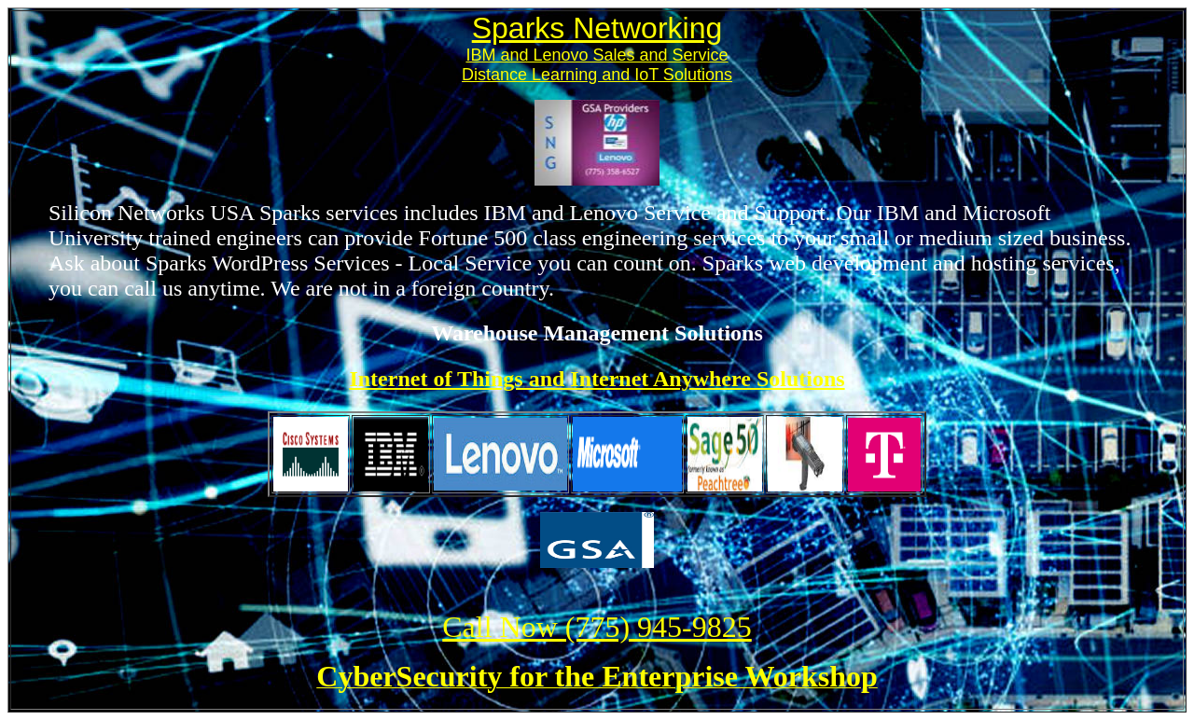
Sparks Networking (597, 28)
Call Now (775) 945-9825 (597, 627)
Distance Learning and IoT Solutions (597, 74)
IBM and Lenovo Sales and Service (596, 55)
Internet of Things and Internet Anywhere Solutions (596, 379)
